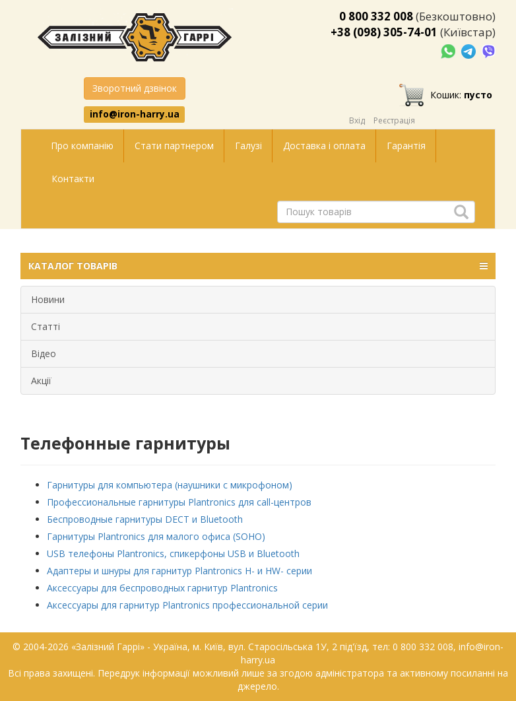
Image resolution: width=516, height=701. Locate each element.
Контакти (72, 178)
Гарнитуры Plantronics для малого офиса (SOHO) (156, 536)
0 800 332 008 (376, 16)
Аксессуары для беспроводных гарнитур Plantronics (162, 588)
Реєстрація (394, 120)
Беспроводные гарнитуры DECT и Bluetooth (145, 519)
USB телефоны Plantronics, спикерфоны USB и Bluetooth (173, 553)
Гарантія (406, 145)
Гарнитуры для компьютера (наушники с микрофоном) (169, 485)
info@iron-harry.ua (134, 114)
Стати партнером (174, 145)
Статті (45, 326)
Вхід (357, 120)
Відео (43, 353)
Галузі (248, 145)
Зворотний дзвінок (134, 88)
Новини (48, 299)
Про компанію (82, 145)
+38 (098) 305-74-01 (384, 32)
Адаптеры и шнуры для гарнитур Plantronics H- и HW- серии (179, 570)
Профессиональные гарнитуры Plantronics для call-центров (179, 502)
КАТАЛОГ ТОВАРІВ (258, 266)
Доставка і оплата (324, 145)
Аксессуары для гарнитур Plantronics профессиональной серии (187, 605)
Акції (41, 380)
